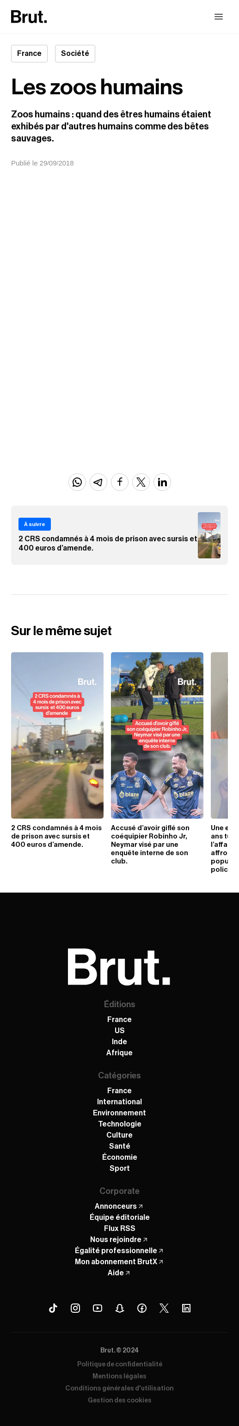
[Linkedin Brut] (186, 1308)
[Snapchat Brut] (119, 1308)
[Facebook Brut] (142, 1308)
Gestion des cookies (120, 1400)
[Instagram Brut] (75, 1308)
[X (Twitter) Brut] (164, 1308)
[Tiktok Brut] (53, 1308)
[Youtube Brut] (97, 1308)
